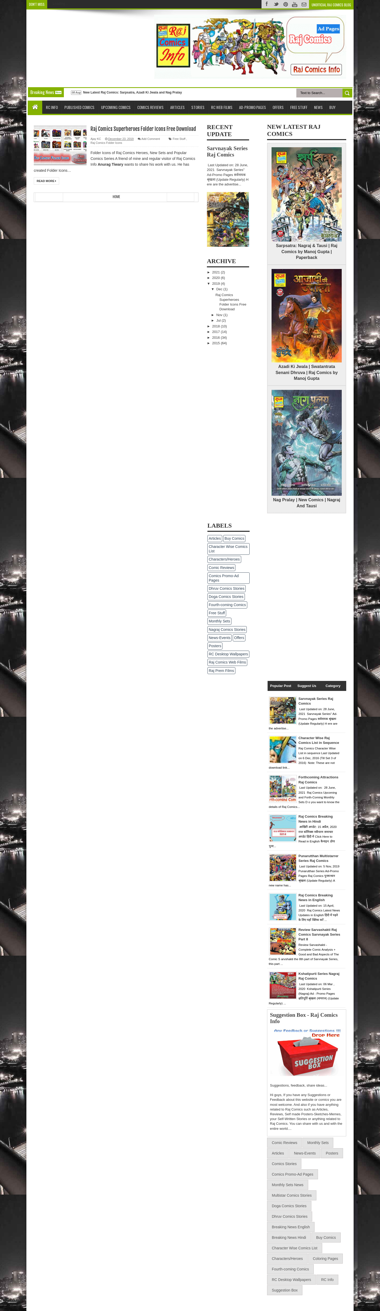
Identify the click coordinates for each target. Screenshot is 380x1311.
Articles (177, 107)
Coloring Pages (325, 1258)
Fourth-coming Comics (227, 605)
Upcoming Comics (116, 107)
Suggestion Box (285, 1290)
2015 (216, 343)
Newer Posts (49, 197)
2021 (216, 272)
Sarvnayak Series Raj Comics (227, 151)
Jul (219, 320)
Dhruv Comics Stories (226, 588)
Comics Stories (284, 1164)
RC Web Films (221, 107)
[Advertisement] (76, 48)
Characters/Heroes (224, 559)
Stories (198, 107)
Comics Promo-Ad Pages (224, 578)
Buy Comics (234, 538)
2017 (216, 332)
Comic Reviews (221, 568)
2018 (216, 326)
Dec (220, 289)
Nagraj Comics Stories (227, 629)
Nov (220, 315)
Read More (46, 181)
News (318, 107)
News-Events (219, 638)
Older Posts (180, 197)
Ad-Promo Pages (252, 107)
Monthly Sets (219, 621)
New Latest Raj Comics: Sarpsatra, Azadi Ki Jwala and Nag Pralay (132, 92)
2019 (216, 284)
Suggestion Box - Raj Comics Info (304, 1018)
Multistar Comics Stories (292, 1195)
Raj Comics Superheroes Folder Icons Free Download (143, 129)
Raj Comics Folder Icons (106, 142)
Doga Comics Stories (226, 597)
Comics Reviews (150, 107)
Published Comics (79, 107)
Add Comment (150, 138)
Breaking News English (291, 1227)
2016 (216, 338)
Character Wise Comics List (228, 548)
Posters (215, 646)
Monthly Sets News (287, 1185)
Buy (332, 107)
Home (116, 196)
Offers (278, 107)
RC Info (52, 107)
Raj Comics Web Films (227, 662)
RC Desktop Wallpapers (228, 654)
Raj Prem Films (221, 671)
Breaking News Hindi (289, 1237)
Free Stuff (298, 107)
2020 (216, 278)
